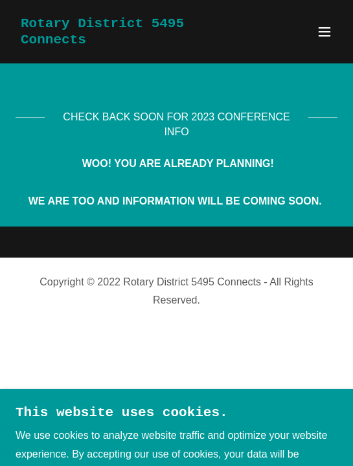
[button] (324, 32)
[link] (128, 39)
